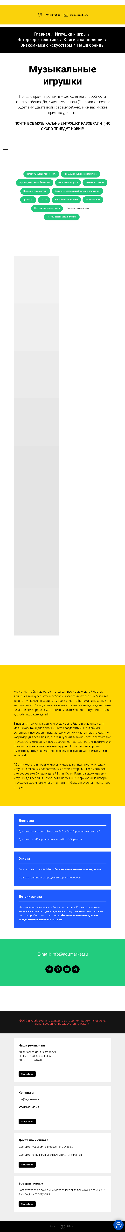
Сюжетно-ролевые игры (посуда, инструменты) (77, 191)
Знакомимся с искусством (46, 45)
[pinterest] (58, 969)
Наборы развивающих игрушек (61, 217)
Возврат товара (31, 1183)
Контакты (26, 1093)
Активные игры (93, 199)
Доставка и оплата (33, 1140)
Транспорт (28, 199)
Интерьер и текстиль (38, 39)
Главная (42, 34)
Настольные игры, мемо (66, 199)
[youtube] (67, 969)
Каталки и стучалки (95, 182)
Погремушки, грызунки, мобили (41, 174)
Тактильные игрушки (68, 182)
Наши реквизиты (32, 1045)
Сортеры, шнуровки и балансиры (34, 182)
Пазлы (44, 199)
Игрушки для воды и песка (47, 208)
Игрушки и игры (71, 34)
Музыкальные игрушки (78, 208)
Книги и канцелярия (84, 39)
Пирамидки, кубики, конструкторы (80, 174)
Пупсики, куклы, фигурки (35, 191)
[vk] (49, 969)
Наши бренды (90, 45)
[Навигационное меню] (5, 151)
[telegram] (76, 969)
